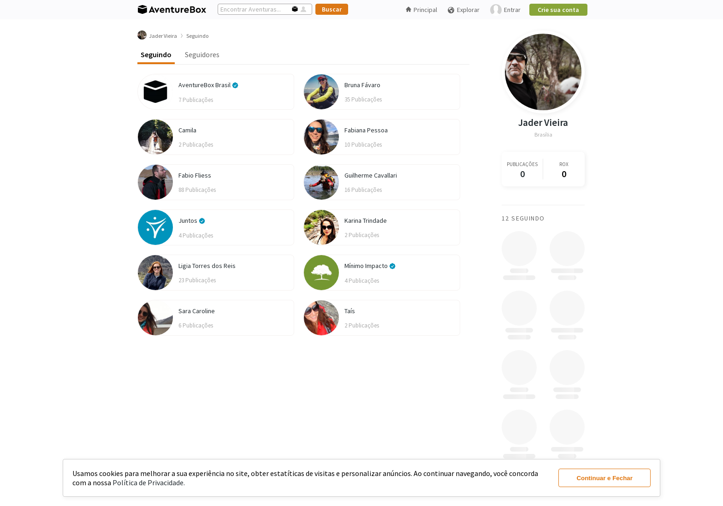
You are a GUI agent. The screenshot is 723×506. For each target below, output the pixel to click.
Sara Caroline (196, 311)
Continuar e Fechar (604, 478)
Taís (349, 311)
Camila (187, 130)
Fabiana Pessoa (366, 130)
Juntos (191, 220)
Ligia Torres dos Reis (207, 266)
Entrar (505, 10)
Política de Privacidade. (149, 482)
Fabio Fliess (194, 175)
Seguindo (156, 54)
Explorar (463, 10)
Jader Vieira (543, 122)
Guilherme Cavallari (370, 175)
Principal (421, 9)
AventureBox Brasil (208, 85)
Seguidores (202, 54)
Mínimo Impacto (370, 266)
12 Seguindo (523, 218)
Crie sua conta (558, 10)
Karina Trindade (365, 220)
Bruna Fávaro (362, 85)
